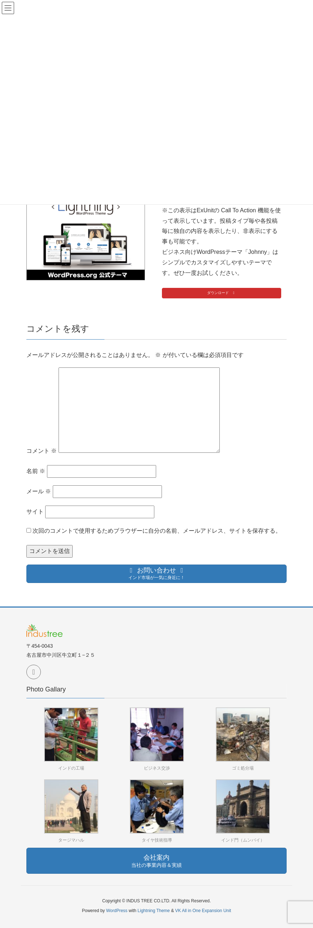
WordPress (116, 910)
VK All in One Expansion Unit (203, 910)
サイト (35, 511)
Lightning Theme (154, 910)
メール (38, 491)
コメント (41, 451)
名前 (35, 471)
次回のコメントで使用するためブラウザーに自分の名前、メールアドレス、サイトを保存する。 (157, 531)
